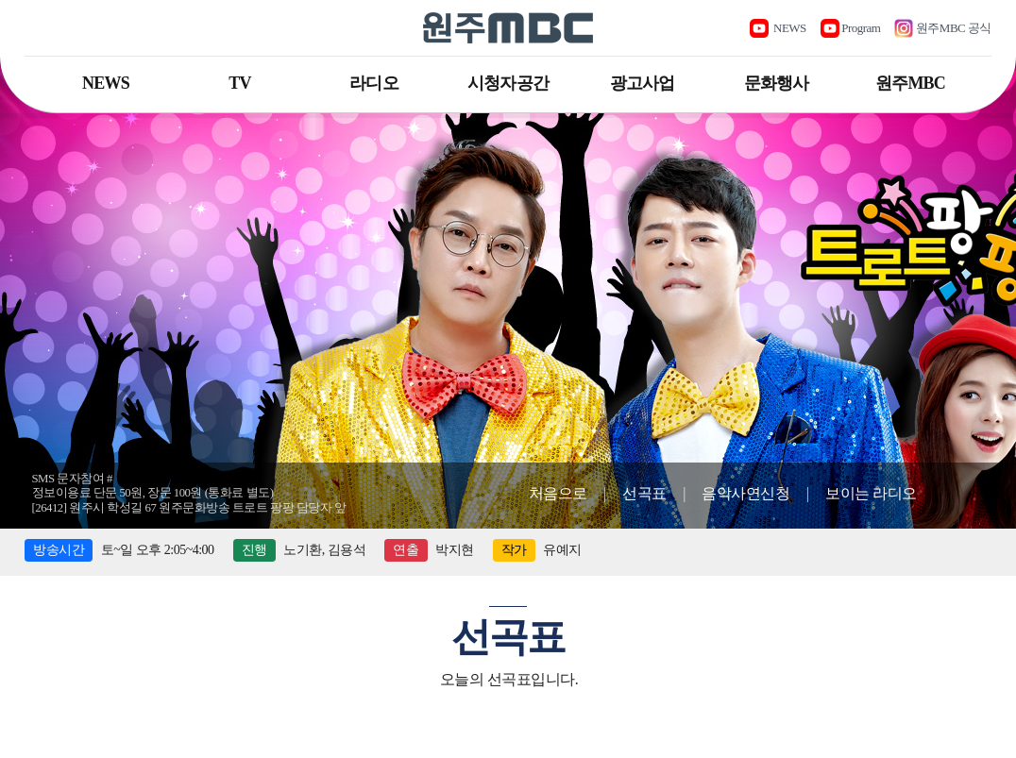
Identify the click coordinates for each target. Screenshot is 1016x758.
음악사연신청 (745, 493)
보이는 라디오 (871, 493)
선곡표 (644, 493)
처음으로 (558, 493)
